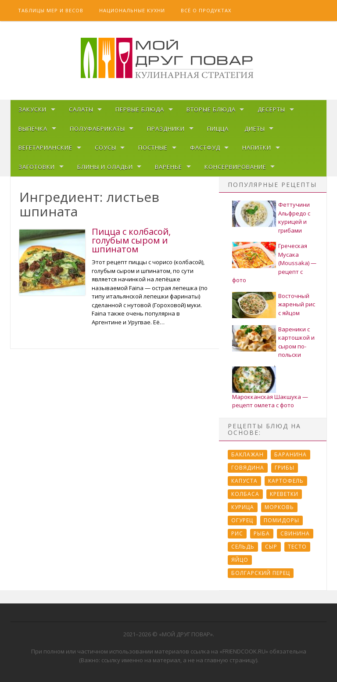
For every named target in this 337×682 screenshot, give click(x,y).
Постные (153, 147)
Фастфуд (205, 147)
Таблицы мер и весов (50, 10)
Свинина (295, 533)
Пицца (218, 129)
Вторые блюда (211, 109)
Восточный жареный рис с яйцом (296, 304)
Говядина (247, 467)
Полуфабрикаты (97, 129)
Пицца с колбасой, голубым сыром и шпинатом (131, 240)
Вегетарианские (45, 147)
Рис (237, 533)
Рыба (262, 533)
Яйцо (239, 560)
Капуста (244, 481)
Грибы (284, 467)
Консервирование (235, 167)
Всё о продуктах (206, 10)
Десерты (271, 109)
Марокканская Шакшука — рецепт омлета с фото (270, 401)
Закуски (32, 109)
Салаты (81, 109)
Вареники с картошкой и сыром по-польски (296, 342)
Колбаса (245, 494)
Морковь (279, 507)
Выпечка (32, 129)
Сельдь (243, 546)
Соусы (105, 147)
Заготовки (36, 167)
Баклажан (247, 454)
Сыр (271, 546)
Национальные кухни (132, 10)
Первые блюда (139, 109)
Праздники (166, 129)
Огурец (242, 520)
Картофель (286, 481)
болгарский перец (260, 573)
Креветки (284, 494)
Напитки (256, 147)
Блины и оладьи (105, 167)
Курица (242, 507)
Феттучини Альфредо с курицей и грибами (294, 217)
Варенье (168, 167)
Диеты (254, 129)
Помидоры (281, 520)
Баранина (290, 454)
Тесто (297, 546)
